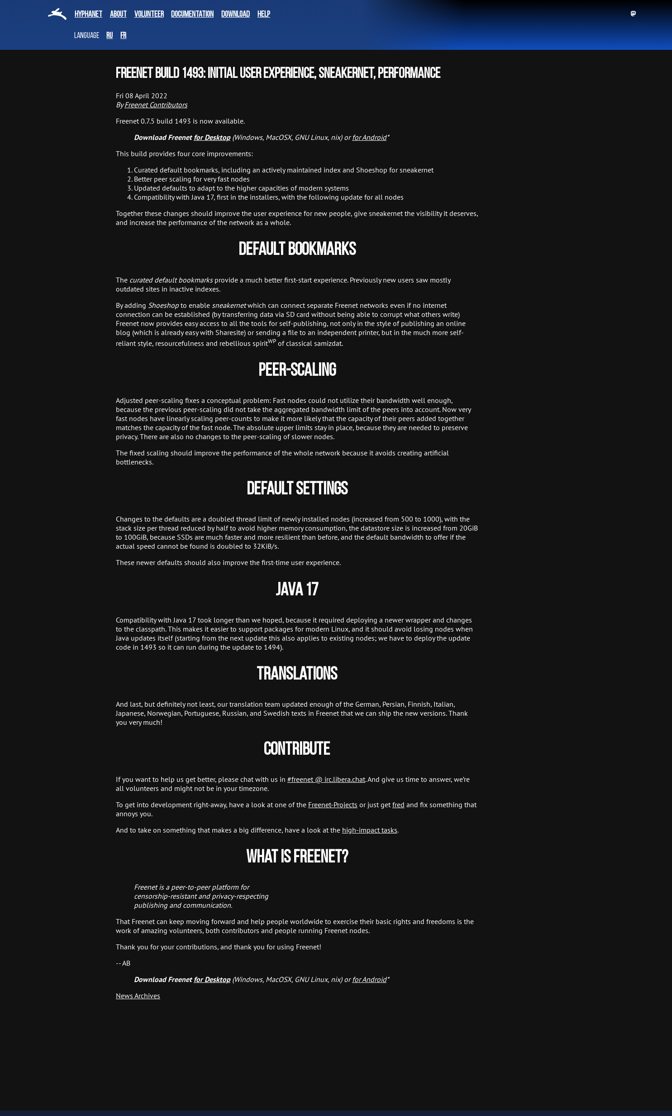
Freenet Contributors (155, 104)
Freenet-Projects (332, 804)
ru (109, 36)
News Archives (138, 995)
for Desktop (212, 137)
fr (123, 36)
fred (398, 804)
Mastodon (633, 13)
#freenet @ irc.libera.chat (326, 779)
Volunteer (149, 14)
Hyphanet (88, 14)
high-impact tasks (369, 829)
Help (263, 14)
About (118, 14)
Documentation (192, 14)
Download (235, 14)
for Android (369, 137)
